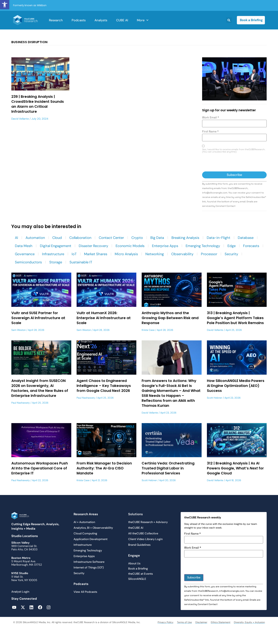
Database (246, 237)
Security (231, 254)
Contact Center (111, 237)
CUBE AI (122, 20)
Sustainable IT (81, 262)
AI (16, 237)
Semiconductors (28, 262)
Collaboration (80, 237)
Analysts (100, 20)
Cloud (57, 237)
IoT (74, 254)
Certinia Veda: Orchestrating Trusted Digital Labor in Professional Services (168, 468)
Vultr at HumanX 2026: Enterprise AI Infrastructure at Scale (104, 317)
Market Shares (95, 254)
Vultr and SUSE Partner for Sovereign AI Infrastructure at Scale (38, 317)
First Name (210, 131)
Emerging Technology (203, 246)
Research (56, 20)
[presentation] (229, 163)
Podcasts (79, 20)
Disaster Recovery (93, 246)
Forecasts (251, 246)
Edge (231, 246)
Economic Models (130, 246)
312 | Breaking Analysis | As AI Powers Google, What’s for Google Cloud (235, 468)
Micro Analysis (126, 254)
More (143, 20)
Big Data (157, 237)
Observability (182, 254)
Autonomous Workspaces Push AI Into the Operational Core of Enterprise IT (39, 468)
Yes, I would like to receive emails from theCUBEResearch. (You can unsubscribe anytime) (233, 150)
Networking (154, 254)
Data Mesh (23, 246)
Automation (35, 237)
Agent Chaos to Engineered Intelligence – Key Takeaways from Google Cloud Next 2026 (104, 385)
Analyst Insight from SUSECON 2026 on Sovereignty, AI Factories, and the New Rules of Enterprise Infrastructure (39, 388)
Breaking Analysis (185, 237)
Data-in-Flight (218, 237)
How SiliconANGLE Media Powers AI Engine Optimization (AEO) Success (235, 385)
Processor (209, 254)
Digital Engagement (55, 246)
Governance (25, 254)
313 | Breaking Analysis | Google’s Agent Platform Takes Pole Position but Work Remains (235, 317)
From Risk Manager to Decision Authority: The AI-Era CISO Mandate (104, 468)
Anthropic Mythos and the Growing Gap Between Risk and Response (170, 317)
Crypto (137, 237)
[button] (4, 4)
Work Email (210, 117)
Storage (55, 262)
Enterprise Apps (165, 246)
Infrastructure (53, 254)
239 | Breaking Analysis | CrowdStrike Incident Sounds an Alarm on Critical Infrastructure (37, 104)
